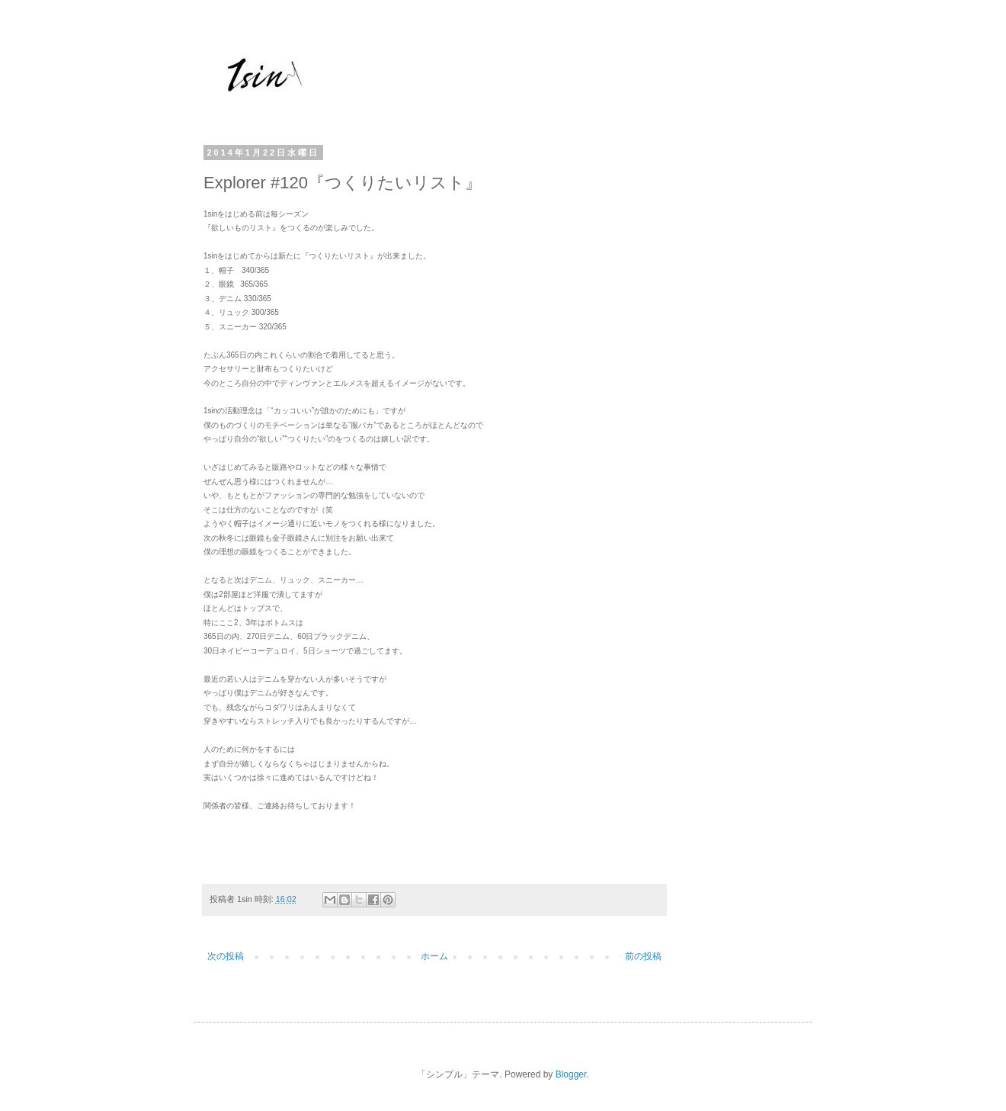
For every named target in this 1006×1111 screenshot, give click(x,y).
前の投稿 (643, 956)
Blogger (571, 1074)
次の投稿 (225, 956)
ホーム (434, 956)
